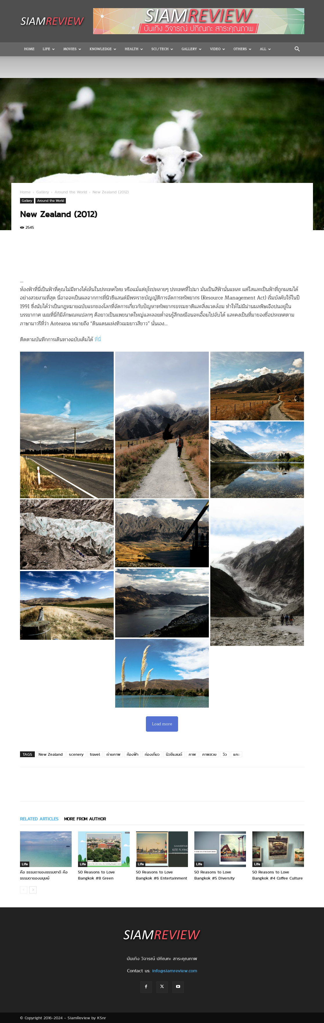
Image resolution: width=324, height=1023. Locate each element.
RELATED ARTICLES (39, 819)
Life (49, 49)
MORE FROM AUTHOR (85, 819)
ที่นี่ (98, 339)
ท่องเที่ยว (152, 754)
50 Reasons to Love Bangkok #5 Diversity (214, 875)
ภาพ (192, 754)
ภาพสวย (209, 754)
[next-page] (33, 889)
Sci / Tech (162, 49)
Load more (162, 724)
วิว (225, 754)
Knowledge (103, 49)
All (265, 49)
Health (134, 49)
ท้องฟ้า (132, 754)
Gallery (192, 49)
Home (29, 49)
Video (217, 49)
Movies (72, 49)
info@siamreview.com (174, 970)
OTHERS (242, 49)
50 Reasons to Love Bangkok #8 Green (96, 875)
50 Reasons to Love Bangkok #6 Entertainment (161, 875)
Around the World (71, 192)
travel (95, 754)
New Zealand (51, 754)
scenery (76, 754)
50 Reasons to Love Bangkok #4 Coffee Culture (277, 875)
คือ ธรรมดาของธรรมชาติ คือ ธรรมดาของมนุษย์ (44, 875)
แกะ (236, 754)
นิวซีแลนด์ (174, 754)
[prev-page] (23, 889)
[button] (297, 49)
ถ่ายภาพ (113, 754)
